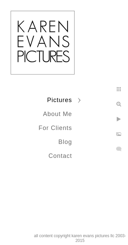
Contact (60, 155)
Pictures (59, 100)
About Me (57, 114)
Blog (65, 141)
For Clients (55, 128)
